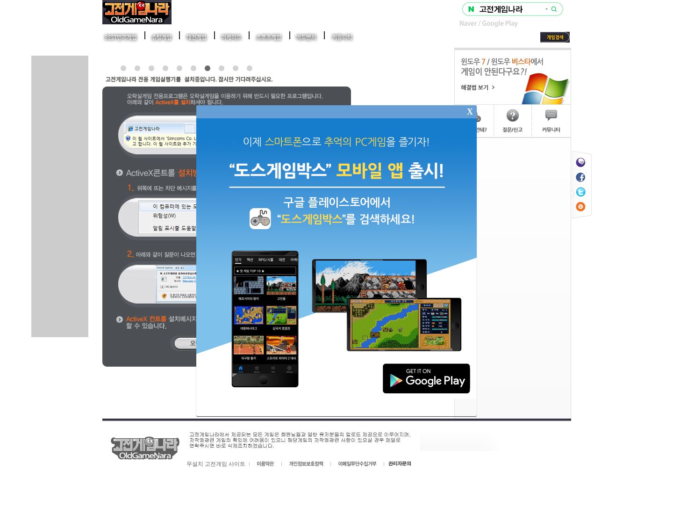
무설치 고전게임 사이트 (215, 464)
